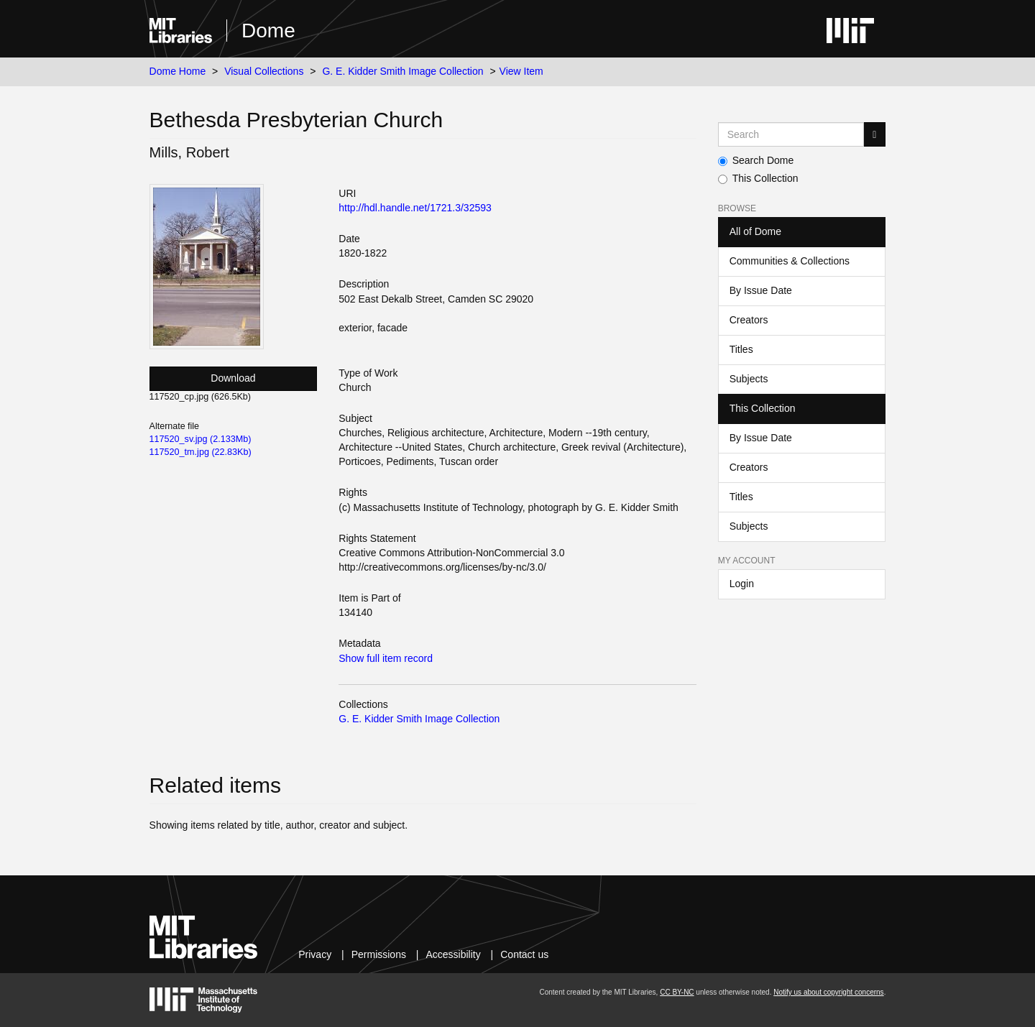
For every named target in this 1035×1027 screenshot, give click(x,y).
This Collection (758, 178)
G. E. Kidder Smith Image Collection (402, 71)
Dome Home (178, 71)
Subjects (749, 378)
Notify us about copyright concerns (828, 992)
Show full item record (386, 658)
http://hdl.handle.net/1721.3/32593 (415, 207)
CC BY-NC (677, 992)
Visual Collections (263, 71)
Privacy (314, 954)
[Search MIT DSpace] (791, 134)
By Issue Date (761, 290)
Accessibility (453, 954)
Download (233, 378)
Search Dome (756, 160)
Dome (268, 30)
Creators (749, 320)
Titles (741, 349)
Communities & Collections (790, 261)
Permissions (378, 954)
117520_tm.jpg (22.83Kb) (201, 452)
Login (742, 583)
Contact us (524, 954)
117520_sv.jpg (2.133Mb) (201, 439)
